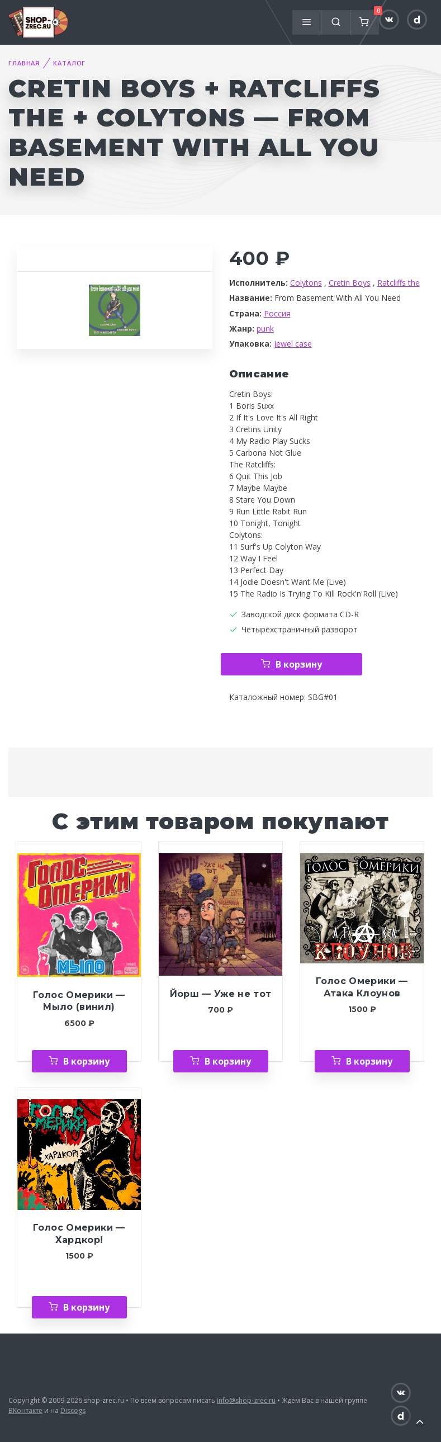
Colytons (306, 282)
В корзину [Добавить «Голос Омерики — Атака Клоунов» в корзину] (369, 1061)
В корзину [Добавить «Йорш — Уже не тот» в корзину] (228, 1061)
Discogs (73, 1410)
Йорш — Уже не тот (221, 994)
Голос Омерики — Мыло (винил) (79, 1001)
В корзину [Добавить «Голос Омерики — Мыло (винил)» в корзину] (86, 1061)
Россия (277, 313)
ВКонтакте (25, 1410)
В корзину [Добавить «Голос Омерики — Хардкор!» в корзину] (86, 1307)
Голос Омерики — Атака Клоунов (361, 987)
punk (265, 328)
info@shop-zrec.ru (246, 1400)
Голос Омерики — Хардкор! (79, 1233)
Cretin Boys (350, 282)
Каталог (69, 63)
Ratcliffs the (398, 282)
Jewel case (293, 343)
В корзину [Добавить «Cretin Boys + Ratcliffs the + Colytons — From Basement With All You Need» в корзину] (299, 664)
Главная (24, 63)
